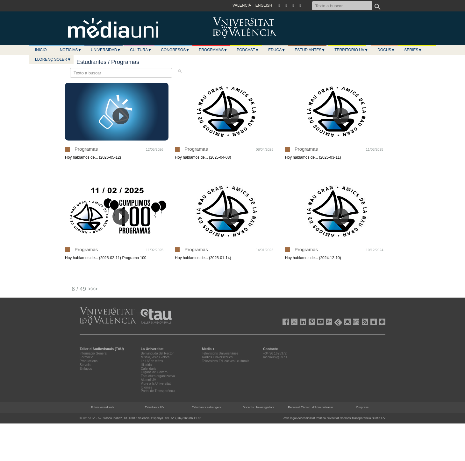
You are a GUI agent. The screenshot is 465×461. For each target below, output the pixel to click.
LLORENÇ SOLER (53, 59)
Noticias (71, 50)
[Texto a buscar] (342, 5)
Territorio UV (351, 50)
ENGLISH (263, 5)
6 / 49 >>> (85, 289)
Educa (276, 50)
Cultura (141, 50)
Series (413, 50)
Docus (386, 50)
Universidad (106, 50)
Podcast (248, 50)
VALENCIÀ (241, 5)
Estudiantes (310, 50)
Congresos (175, 50)
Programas (213, 50)
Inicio (41, 50)
